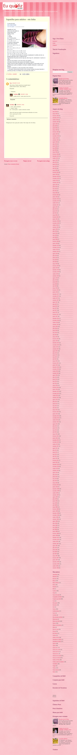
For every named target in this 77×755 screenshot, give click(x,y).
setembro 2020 (56, 227)
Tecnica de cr (55, 647)
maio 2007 (55, 551)
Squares (54, 643)
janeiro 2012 (55, 438)
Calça (54, 592)
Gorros (54, 609)
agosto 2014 (55, 375)
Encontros (55, 605)
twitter (54, 43)
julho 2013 (55, 401)
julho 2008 (55, 523)
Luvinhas (54, 615)
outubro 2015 (55, 346)
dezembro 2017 (56, 294)
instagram (55, 45)
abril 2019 (55, 261)
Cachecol (54, 590)
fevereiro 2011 (56, 460)
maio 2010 (55, 478)
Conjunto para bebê (57, 598)
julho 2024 (55, 144)
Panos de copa (56, 629)
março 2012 (55, 434)
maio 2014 (55, 381)
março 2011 (55, 458)
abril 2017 (55, 310)
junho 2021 (55, 211)
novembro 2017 (56, 296)
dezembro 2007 (56, 537)
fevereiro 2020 (56, 241)
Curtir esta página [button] (10, 26)
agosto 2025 (55, 123)
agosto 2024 (55, 142)
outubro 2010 (55, 468)
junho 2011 (55, 452)
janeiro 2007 (55, 559)
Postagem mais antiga (43, 161)
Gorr (54, 607)
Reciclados (55, 633)
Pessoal (54, 631)
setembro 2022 (56, 182)
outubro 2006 (55, 565)
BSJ (53, 588)
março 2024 (55, 152)
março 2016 (55, 336)
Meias (54, 627)
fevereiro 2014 (56, 387)
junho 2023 (55, 164)
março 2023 (55, 170)
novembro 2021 (56, 200)
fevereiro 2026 (56, 115)
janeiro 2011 (55, 462)
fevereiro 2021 (56, 217)
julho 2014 (55, 377)
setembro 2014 (56, 373)
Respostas (13, 91)
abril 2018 (55, 286)
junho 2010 (55, 476)
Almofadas (55, 574)
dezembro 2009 (56, 488)
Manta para (55, 619)
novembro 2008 (56, 515)
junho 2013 (55, 403)
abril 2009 (55, 505)
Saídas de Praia (56, 637)
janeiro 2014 (55, 389)
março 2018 (55, 288)
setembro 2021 (56, 204)
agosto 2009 (55, 496)
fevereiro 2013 (56, 411)
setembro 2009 (56, 494)
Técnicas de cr (56, 653)
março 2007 (55, 555)
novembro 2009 (56, 490)
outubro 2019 (55, 249)
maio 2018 (55, 284)
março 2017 (55, 312)
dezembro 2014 (56, 367)
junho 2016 (55, 330)
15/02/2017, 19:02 (20, 104)
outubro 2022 (55, 180)
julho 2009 (55, 499)
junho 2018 (55, 281)
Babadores (55, 576)
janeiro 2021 (55, 219)
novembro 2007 (56, 539)
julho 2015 (55, 353)
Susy (11, 83)
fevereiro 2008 (56, 533)
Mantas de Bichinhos (57, 625)
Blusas (54, 580)
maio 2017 (55, 308)
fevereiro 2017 (56, 314)
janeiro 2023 (55, 174)
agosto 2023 (55, 160)
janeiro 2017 (55, 316)
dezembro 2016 (56, 318)
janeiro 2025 (55, 133)
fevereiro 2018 (56, 290)
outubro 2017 (55, 298)
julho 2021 (55, 208)
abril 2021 (55, 213)
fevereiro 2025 (56, 131)
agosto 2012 (55, 424)
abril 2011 (55, 456)
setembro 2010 (56, 470)
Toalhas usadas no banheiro (58, 661)
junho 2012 (55, 428)
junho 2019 (55, 257)
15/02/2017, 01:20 (16, 83)
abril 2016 (55, 334)
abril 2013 (55, 407)
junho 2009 (55, 501)
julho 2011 (55, 450)
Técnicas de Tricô (56, 657)
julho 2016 (55, 328)
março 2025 (55, 129)
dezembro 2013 (56, 391)
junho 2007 (55, 549)
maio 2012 (55, 430)
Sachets (54, 635)
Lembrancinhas (56, 611)
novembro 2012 (56, 417)
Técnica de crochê (56, 649)
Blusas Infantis (56, 582)
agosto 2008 (55, 521)
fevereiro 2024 (56, 154)
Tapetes (54, 645)
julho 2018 (55, 279)
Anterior (54, 695)
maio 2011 (55, 454)
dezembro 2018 (56, 269)
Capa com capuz (56, 594)
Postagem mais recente (10, 161)
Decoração (55, 603)
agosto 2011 (55, 448)
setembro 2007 (56, 543)
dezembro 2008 (56, 513)
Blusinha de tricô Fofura (64, 78)
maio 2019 (55, 259)
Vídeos (54, 667)
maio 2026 (55, 111)
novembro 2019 (56, 247)
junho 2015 (55, 355)
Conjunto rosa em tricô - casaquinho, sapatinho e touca (65, 88)
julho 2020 (55, 231)
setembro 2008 (56, 519)
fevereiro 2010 (56, 484)
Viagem (54, 665)
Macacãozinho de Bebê (57, 617)
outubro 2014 (55, 371)
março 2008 (55, 531)
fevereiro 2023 (56, 172)
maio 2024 (55, 148)
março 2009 (55, 507)
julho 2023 (55, 162)
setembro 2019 (56, 251)
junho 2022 (55, 186)
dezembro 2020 (56, 221)
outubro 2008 (55, 517)
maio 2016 (55, 332)
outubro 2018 (55, 273)
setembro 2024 (56, 140)
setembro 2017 (56, 300)
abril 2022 (55, 190)
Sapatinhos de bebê (57, 641)
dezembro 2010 (56, 464)
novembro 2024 (56, 136)
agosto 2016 (55, 326)
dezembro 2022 (56, 176)
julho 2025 (55, 125)
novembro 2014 (56, 369)
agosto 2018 (55, 277)
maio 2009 (55, 503)
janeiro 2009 (55, 511)
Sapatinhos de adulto (57, 639)
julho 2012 (55, 426)
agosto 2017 (55, 302)
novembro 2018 (56, 271)
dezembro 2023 (56, 156)
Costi (54, 600)
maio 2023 (55, 166)
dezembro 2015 (56, 342)
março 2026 (55, 113)
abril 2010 (55, 480)
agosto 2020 (55, 229)
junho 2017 (55, 306)
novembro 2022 (56, 178)
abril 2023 (55, 168)
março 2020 (55, 239)
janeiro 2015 (55, 365)
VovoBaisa (15, 94)
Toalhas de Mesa (56, 659)
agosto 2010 (55, 472)
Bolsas (54, 584)
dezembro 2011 (56, 440)
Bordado (54, 586)
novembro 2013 (56, 393)
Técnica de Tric (56, 651)
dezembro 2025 (56, 117)
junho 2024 (55, 146)
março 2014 (55, 385)
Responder (12, 88)
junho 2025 (55, 127)
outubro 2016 (55, 322)
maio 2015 (55, 357)
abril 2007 (55, 553)
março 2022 (55, 192)
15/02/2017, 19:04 (24, 94)
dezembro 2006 (56, 561)
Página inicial (27, 161)
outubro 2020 (55, 225)
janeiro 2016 (55, 340)
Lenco (54, 613)
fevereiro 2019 (56, 265)
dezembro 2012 (56, 415)
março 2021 (55, 215)
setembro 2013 (56, 397)
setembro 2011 (56, 446)
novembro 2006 (56, 563)
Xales (54, 671)
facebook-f (55, 41)
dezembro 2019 (56, 245)
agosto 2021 (55, 206)
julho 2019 (55, 255)
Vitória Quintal (56, 669)
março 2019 (55, 263)
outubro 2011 (55, 444)
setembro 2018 (56, 275)
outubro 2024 (55, 138)
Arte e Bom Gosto (11, 25)
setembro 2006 (56, 567)
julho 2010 (55, 474)
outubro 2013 (55, 395)
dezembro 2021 (56, 198)
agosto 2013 (55, 399)
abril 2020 (55, 237)
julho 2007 (55, 547)
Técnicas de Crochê (57, 655)
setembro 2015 (56, 348)
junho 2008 (55, 525)
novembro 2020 (56, 223)
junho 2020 (55, 233)
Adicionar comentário (11, 119)
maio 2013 (55, 405)
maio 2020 (55, 235)
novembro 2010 (56, 466)
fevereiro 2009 (56, 509)
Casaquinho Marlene (63, 98)
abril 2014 (55, 383)
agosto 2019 (55, 253)
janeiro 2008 (55, 535)
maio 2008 (55, 527)
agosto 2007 (55, 545)
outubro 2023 (55, 158)
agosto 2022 (55, 184)
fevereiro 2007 (56, 557)
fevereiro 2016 (56, 338)
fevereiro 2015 (56, 363)
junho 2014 (55, 379)
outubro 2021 (55, 202)
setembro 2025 (56, 121)
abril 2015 (55, 359)
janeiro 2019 (55, 267)
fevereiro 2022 (56, 194)
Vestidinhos (55, 663)
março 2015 (55, 361)
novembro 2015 (56, 344)
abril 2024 (55, 150)
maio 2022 (55, 188)
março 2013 (55, 409)
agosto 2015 (55, 350)
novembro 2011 (56, 442)
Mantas (54, 623)
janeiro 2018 (55, 292)
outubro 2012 (55, 419)
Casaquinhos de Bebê (57, 596)
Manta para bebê (56, 621)
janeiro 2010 (55, 486)
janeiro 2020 (55, 243)
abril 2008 (55, 529)
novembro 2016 (56, 320)
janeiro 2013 (55, 413)
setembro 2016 (56, 324)
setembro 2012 (56, 421)
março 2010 (55, 482)
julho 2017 (55, 304)
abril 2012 (55, 432)
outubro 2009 (55, 492)
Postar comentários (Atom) (13, 164)
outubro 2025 (55, 119)
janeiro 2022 (55, 196)
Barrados (54, 578)
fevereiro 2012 (56, 436)
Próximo (54, 696)
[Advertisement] (64, 26)
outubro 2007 (55, 541)
